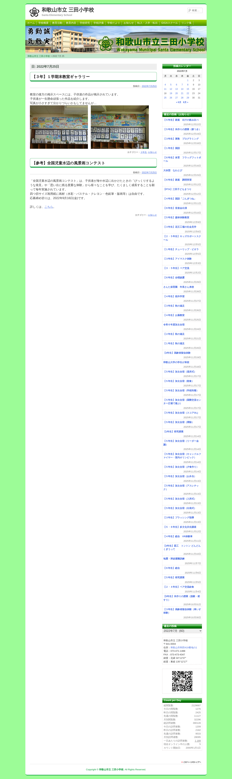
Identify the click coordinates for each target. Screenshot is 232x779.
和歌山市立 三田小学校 (68, 10)
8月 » (185, 102)
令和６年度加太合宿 (174, 324)
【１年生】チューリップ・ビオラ (181, 249)
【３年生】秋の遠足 (174, 305)
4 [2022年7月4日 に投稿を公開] (165, 84)
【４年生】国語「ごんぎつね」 (179, 198)
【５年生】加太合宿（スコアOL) (180, 412)
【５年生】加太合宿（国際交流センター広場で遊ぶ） (182, 402)
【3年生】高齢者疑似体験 (176, 352)
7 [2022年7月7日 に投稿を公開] (182, 84)
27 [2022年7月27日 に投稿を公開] (176, 97)
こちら (48, 206)
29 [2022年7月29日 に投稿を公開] (188, 97)
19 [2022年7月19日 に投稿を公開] (171, 93)
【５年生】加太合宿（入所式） (179, 498)
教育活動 (57, 22)
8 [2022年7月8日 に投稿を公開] (187, 84)
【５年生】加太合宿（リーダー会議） (181, 443)
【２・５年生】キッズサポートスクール (182, 238)
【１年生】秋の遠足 (174, 343)
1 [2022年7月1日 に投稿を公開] (187, 80)
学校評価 (99, 22)
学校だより (113, 22)
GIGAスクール (169, 22)
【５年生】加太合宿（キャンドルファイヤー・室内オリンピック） (182, 456)
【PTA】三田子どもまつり (177, 189)
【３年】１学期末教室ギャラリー (61, 77)
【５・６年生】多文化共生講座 (179, 527)
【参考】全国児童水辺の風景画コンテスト (68, 163)
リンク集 (186, 22)
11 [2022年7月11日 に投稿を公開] (165, 89)
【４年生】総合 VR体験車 (177, 536)
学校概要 (43, 22)
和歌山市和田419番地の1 (184, 647)
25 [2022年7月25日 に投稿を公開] (165, 97)
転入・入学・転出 (147, 22)
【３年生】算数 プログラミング (181, 138)
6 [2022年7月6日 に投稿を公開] (176, 84)
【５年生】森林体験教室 (176, 217)
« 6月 (178, 102)
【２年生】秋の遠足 (174, 334)
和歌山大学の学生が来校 (176, 362)
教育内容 (71, 22)
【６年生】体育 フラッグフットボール (182, 159)
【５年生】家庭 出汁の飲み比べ (181, 120)
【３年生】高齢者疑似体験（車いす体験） (182, 611)
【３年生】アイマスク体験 (177, 258)
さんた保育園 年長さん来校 (178, 287)
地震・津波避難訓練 (174, 558)
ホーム (31, 22)
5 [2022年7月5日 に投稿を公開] (170, 84)
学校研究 (85, 22)
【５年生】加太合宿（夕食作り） (181, 467)
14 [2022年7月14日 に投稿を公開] (182, 89)
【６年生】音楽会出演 (175, 208)
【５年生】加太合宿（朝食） (178, 381)
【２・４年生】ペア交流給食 (178, 587)
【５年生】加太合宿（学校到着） (181, 390)
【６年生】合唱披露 (174, 277)
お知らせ (129, 22)
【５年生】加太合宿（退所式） (179, 371)
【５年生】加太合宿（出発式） (179, 508)
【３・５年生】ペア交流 (176, 268)
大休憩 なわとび (172, 170)
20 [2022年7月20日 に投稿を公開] (176, 93)
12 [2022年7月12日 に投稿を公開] (171, 89)
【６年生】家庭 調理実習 (177, 179)
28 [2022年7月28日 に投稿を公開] (182, 97)
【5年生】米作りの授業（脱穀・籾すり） (181, 598)
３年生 (143, 152)
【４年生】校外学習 (174, 296)
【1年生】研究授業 (173, 431)
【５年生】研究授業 (174, 577)
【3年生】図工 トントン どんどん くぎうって (182, 547)
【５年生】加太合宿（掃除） (178, 422)
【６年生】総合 (171, 568)
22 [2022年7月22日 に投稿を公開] (188, 93)
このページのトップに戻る (192, 762)
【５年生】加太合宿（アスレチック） (181, 487)
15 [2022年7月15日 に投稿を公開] (188, 89)
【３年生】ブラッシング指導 (178, 517)
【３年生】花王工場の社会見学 (179, 227)
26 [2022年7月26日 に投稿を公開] (171, 97)
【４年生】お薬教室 (174, 315)
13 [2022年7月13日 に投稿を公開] (176, 89)
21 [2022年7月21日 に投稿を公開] (182, 93)
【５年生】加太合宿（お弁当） (179, 476)
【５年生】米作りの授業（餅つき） (182, 129)
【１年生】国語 (171, 148)
